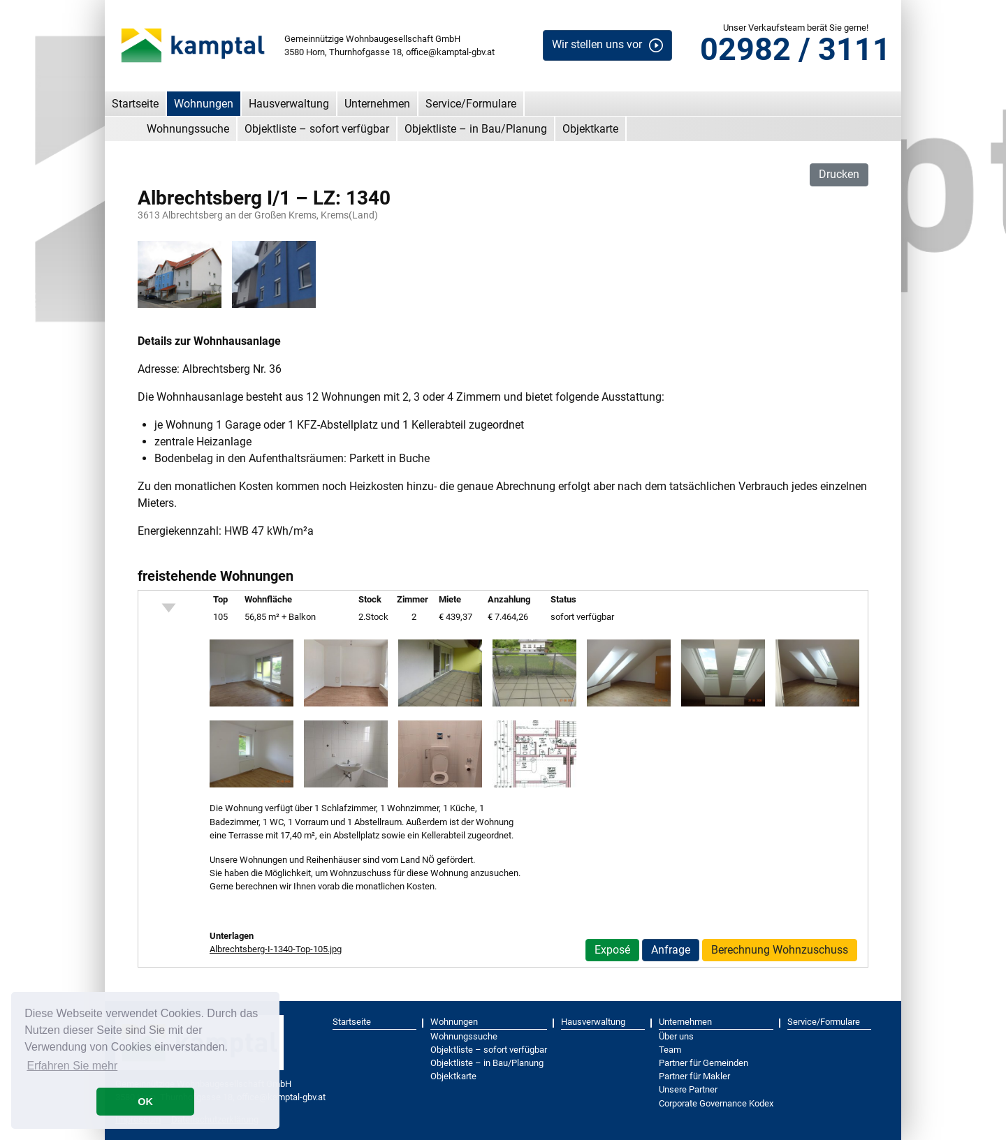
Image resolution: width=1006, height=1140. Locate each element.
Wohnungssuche (188, 128)
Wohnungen (203, 103)
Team (670, 1049)
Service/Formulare (470, 103)
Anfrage (670, 949)
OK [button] (145, 1101)
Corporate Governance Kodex (716, 1103)
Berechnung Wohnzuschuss (779, 949)
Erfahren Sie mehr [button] (72, 1066)
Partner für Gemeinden (703, 1063)
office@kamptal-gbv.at (450, 52)
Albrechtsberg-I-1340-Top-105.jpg (276, 949)
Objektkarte (590, 128)
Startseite (135, 103)
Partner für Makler (694, 1076)
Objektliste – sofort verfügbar (317, 128)
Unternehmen (377, 103)
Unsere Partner (688, 1089)
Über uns (676, 1036)
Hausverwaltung (289, 103)
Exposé (612, 949)
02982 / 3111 (795, 49)
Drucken (839, 174)
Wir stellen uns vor (597, 44)
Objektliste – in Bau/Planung (475, 128)
